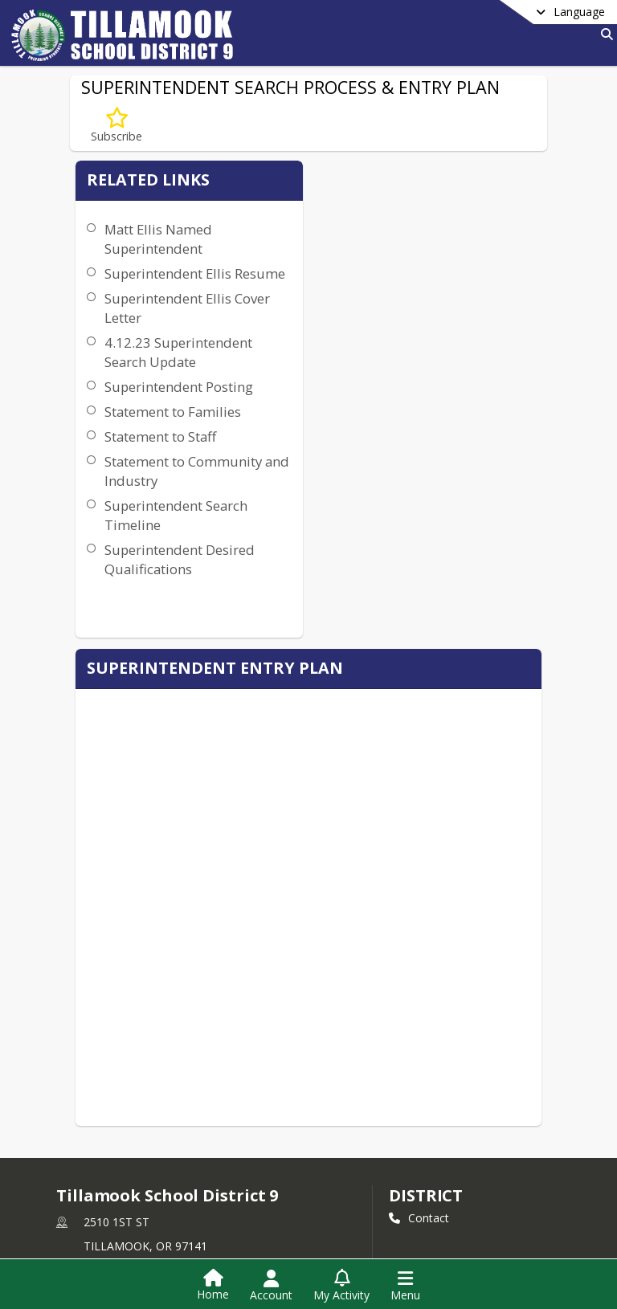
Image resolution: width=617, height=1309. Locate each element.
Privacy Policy (102, 1164)
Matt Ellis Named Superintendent (154, 239)
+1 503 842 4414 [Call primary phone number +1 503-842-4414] (127, 1079)
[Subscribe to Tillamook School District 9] (90, 1140)
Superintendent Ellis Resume (149, 283)
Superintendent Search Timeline (151, 611)
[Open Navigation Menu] (405, 1286)
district (426, 988)
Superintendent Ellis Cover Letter (152, 327)
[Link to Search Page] (604, 34)
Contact (419, 1010)
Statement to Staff (156, 513)
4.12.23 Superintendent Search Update (149, 381)
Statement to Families (140, 479)
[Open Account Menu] (271, 1286)
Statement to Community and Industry (151, 557)
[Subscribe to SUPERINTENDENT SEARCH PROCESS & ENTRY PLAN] (116, 126)
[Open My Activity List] (341, 1286)
